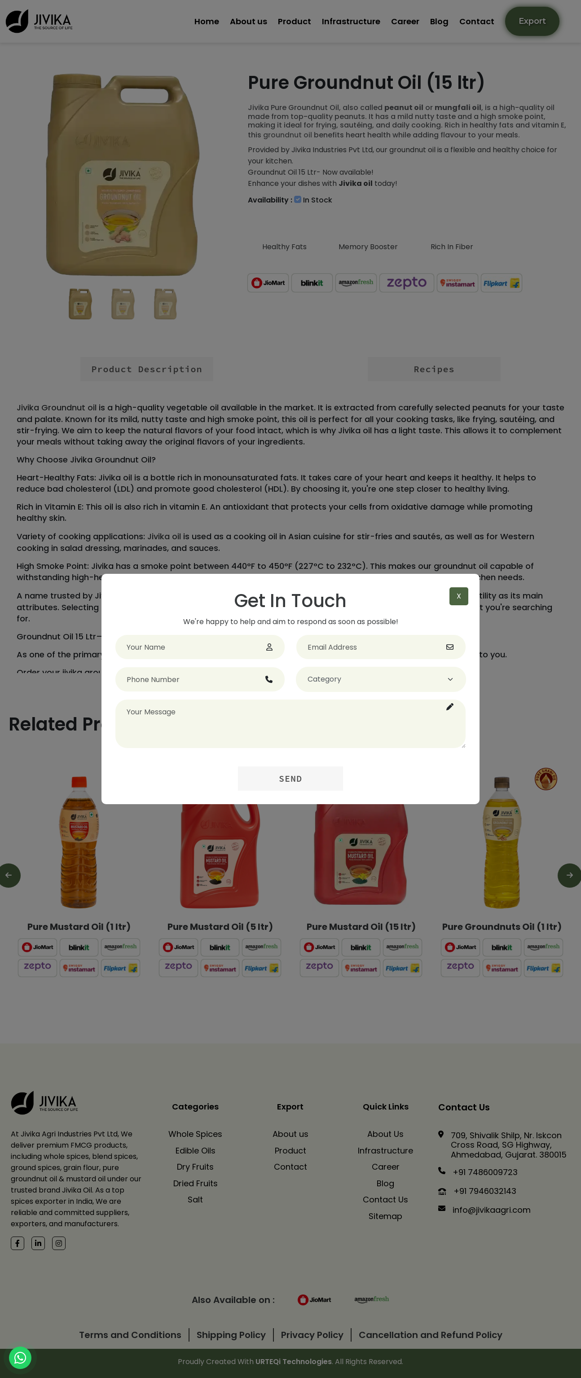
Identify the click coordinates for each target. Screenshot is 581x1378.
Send (290, 778)
